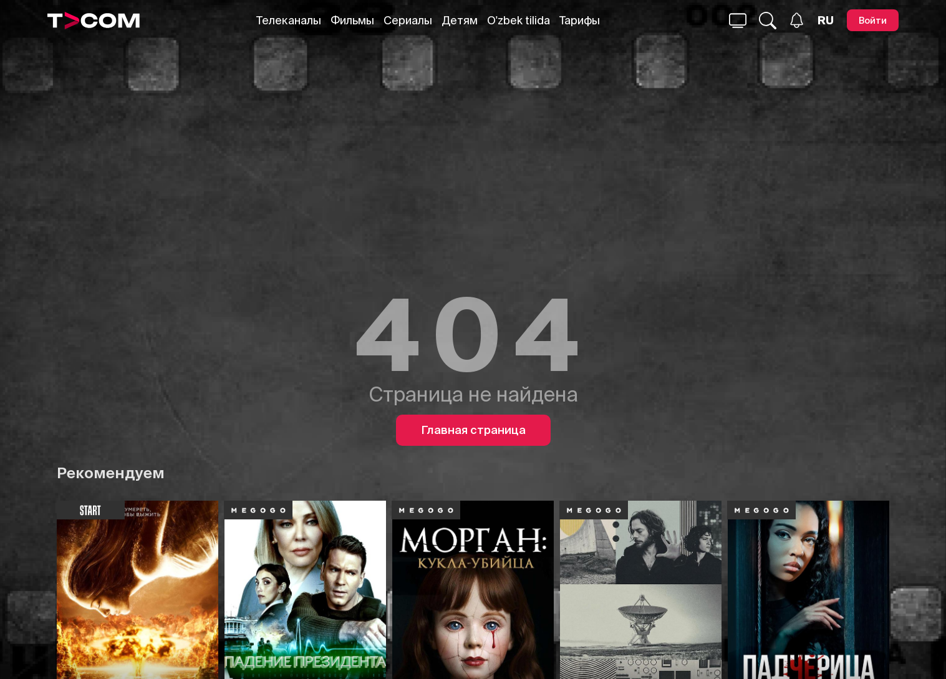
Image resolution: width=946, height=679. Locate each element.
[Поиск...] (737, 20)
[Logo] (93, 20)
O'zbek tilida (518, 20)
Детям (460, 20)
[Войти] (873, 20)
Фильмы (352, 20)
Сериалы (408, 20)
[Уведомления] (796, 20)
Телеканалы (288, 20)
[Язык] (825, 20)
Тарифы (579, 20)
